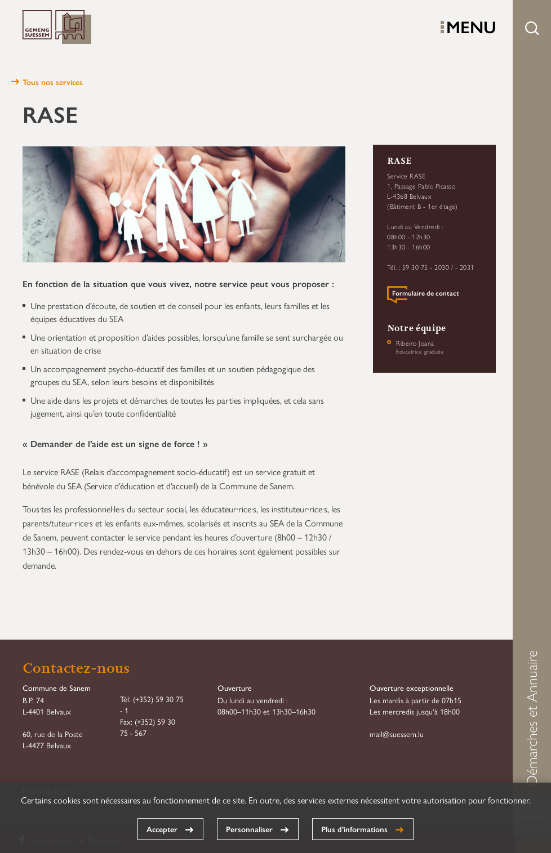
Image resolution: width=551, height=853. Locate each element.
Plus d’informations (354, 828)
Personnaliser (249, 828)
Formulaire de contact (425, 293)
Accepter (161, 828)
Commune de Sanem (57, 27)
